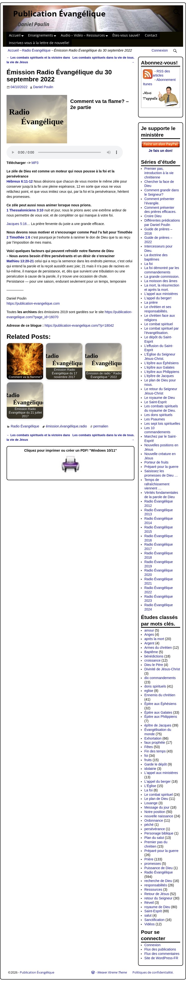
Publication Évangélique (59, 13)
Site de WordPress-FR (161, 958)
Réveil (149, 903)
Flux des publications (160, 949)
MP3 (35, 163)
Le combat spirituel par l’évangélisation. (161, 330)
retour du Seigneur (158, 898)
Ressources (153, 889)
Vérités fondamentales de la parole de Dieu (161, 495)
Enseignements (43, 35)
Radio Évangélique (36, 50)
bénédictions (153, 656)
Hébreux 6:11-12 (20, 181)
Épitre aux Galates (158, 712)
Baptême (151, 652)
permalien (100, 426)
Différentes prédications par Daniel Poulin (162, 222)
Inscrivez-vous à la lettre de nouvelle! (39, 42)
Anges (149, 634)
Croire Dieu (153, 216)
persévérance (154, 829)
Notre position (154, 812)
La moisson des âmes (160, 281)
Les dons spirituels (158, 415)
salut (148, 915)
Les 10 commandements (157, 430)
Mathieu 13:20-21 (20, 261)
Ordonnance (153, 820)
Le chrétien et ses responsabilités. (157, 309)
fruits (148, 760)
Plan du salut (154, 838)
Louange (151, 803)
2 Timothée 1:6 (18, 237)
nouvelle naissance (158, 816)
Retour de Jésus (156, 894)
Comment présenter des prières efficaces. (160, 210)
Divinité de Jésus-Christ (162, 669)
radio (83, 426)
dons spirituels (155, 686)
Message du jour (157, 807)
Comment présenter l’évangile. (159, 201)
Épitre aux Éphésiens (160, 704)
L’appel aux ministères (161, 294)
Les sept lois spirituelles (162, 423)
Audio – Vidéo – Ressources (85, 35)
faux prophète (154, 742)
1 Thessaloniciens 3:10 (25, 210)
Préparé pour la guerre (161, 467)
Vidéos (149, 924)
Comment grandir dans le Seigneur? (161, 192)
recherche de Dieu (158, 881)
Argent (149, 643)
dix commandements (160, 678)
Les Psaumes (154, 419)
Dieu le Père (153, 665)
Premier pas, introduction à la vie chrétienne (159, 173)
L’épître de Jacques (159, 376)
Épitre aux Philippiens (160, 717)
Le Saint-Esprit (155, 402)
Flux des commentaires (161, 954)
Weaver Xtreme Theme (112, 972)
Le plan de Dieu (156, 799)
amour (149, 630)
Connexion (160, 50)
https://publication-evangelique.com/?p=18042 (79, 325)
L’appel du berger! (157, 298)
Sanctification (154, 920)
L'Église (150, 786)
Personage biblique (158, 833)
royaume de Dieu (157, 907)
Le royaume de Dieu (159, 398)
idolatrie (150, 769)
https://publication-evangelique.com (33, 303)
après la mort (154, 639)
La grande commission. (161, 276)
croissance (152, 660)
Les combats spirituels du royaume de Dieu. (161, 408)
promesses (152, 864)
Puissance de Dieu (158, 868)
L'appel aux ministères (161, 773)
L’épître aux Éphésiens (161, 363)
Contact (151, 35)
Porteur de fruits (156, 462)
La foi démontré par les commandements (161, 270)
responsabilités (155, 885)
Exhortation (153, 738)
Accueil (17, 35)
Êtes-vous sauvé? (126, 35)
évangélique (69, 426)
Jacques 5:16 (17, 224)
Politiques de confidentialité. (152, 972)
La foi (148, 264)
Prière (148, 859)
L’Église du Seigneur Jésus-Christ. (159, 356)
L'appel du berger (157, 781)
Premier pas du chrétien (155, 844)
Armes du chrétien (158, 648)
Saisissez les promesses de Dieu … (161, 473)
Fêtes (148, 747)
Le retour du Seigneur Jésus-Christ (160, 391)
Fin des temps (155, 751)
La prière (151, 302)
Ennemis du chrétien (159, 695)
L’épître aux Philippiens (161, 372)
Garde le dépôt (155, 764)
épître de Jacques (157, 725)
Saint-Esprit (153, 911)
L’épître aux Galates (159, 367)
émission (52, 426)
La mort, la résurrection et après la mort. (161, 287)
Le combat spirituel (158, 324)
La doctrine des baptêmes (156, 257)
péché (149, 825)
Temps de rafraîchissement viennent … (156, 484)
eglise (148, 691)
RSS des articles (161, 73)
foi (146, 756)
